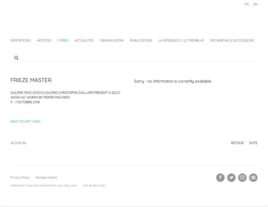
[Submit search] (16, 57)
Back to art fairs (25, 121)
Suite (253, 143)
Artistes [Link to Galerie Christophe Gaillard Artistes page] (44, 40)
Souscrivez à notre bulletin (253, 177)
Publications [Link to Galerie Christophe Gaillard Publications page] (141, 40)
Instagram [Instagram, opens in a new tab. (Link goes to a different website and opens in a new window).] (242, 177)
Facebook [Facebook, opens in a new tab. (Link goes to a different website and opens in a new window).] (220, 177)
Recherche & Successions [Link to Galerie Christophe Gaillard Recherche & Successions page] (232, 40)
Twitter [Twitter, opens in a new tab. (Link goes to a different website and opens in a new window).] (231, 177)
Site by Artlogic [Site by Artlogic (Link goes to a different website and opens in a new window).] (94, 185)
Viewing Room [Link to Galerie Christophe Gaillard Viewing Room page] (112, 40)
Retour (237, 143)
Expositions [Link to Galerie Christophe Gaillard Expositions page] (20, 40)
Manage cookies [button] (46, 177)
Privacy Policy (19, 177)
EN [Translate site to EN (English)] (255, 4)
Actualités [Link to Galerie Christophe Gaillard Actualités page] (84, 40)
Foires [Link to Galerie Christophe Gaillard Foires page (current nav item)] (63, 40)
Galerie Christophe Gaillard (49, 17)
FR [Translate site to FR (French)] (247, 4)
